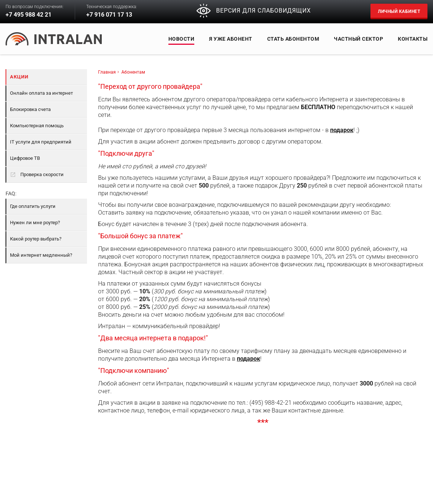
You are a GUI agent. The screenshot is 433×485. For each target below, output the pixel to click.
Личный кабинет (399, 11)
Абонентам (133, 72)
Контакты (412, 39)
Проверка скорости (37, 175)
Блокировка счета (30, 109)
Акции (19, 77)
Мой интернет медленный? (41, 255)
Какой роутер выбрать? (35, 239)
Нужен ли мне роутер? (35, 222)
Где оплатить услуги (33, 206)
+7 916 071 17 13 (109, 14)
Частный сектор (358, 39)
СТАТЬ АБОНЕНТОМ (293, 39)
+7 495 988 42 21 (28, 14)
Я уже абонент (230, 39)
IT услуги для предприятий (40, 142)
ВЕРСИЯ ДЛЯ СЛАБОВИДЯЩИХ (254, 11)
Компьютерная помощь (37, 125)
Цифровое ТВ (25, 158)
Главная (107, 72)
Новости (181, 39)
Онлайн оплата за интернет (41, 93)
